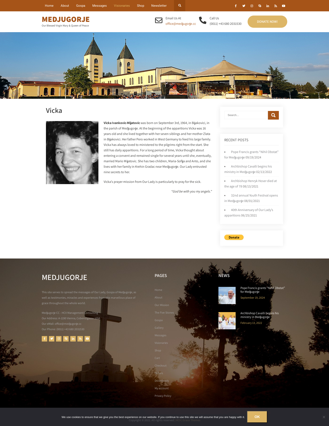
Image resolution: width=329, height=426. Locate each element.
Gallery (159, 328)
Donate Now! (267, 21)
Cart (157, 358)
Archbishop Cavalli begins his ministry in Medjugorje (259, 315)
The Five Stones (164, 312)
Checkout (161, 365)
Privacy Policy (163, 396)
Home (49, 6)
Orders (159, 373)
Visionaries (122, 6)
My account (162, 388)
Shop (140, 6)
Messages (99, 6)
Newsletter (159, 6)
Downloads (162, 380)
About (65, 6)
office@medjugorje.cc (181, 23)
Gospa (80, 6)
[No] (324, 417)
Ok (257, 417)
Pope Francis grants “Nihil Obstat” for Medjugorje (262, 290)
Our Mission (162, 305)
